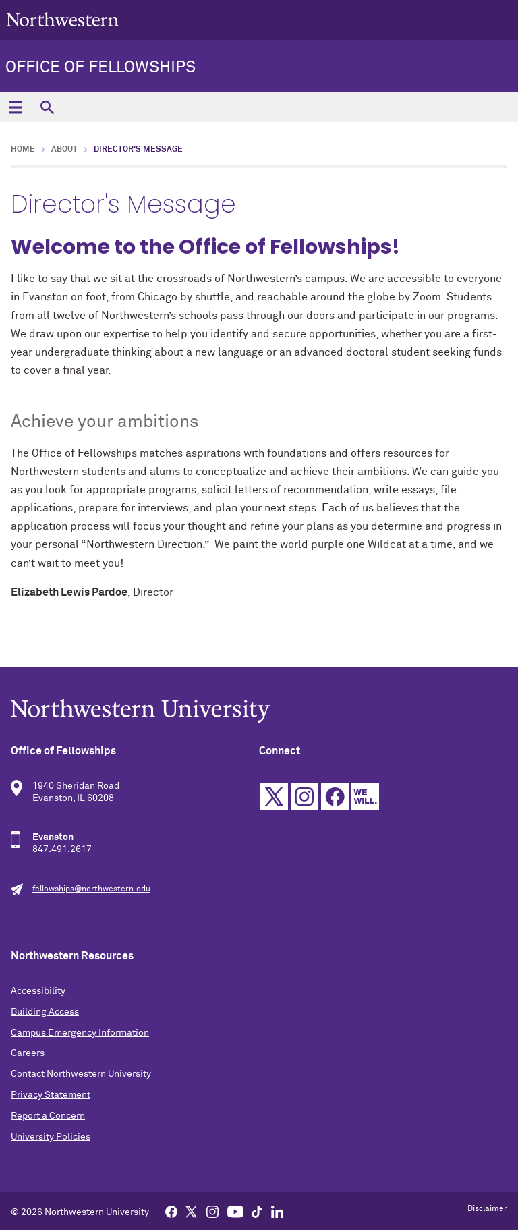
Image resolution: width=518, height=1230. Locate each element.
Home (23, 150)
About (64, 150)
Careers (28, 1053)
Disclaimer (487, 1209)
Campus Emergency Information (80, 1033)
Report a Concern (48, 1116)
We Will (365, 796)
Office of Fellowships (100, 67)
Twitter (274, 796)
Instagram (304, 796)
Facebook (335, 796)
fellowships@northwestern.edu (91, 889)
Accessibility (38, 991)
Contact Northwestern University (81, 1074)
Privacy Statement (50, 1095)
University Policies (50, 1137)
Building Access (45, 1012)
